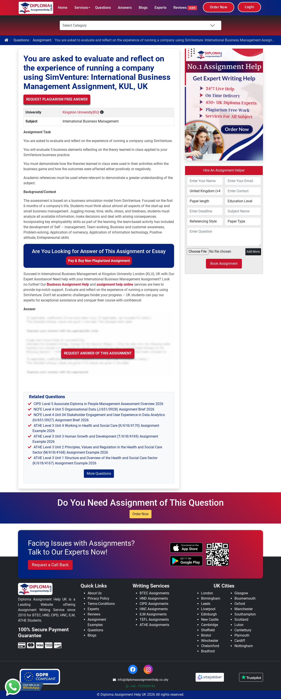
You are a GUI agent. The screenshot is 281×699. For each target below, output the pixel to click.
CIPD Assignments (154, 604)
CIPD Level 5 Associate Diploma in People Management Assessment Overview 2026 (98, 404)
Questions (103, 7)
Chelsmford (210, 646)
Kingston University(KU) (81, 112)
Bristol (206, 635)
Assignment (42, 40)
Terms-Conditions (101, 604)
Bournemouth (245, 598)
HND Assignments (154, 598)
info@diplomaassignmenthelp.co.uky (140, 679)
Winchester (209, 641)
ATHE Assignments (154, 625)
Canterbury (242, 630)
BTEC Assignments (154, 593)
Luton (238, 625)
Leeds (205, 604)
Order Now (218, 7)
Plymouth (241, 635)
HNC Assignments (154, 609)
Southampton (245, 614)
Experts (160, 7)
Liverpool (208, 609)
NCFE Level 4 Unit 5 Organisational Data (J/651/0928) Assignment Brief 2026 (94, 409)
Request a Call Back (50, 564)
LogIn (249, 7)
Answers (125, 7)
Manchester (243, 609)
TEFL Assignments (154, 619)
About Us (95, 593)
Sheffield (208, 630)
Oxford (239, 604)
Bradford (208, 651)
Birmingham (210, 598)
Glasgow (241, 593)
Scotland (241, 619)
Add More (253, 251)
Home (62, 7)
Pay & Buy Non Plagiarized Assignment (99, 261)
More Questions (99, 473)
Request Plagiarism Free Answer (57, 99)
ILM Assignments (153, 614)
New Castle (209, 619)
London (207, 593)
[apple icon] (186, 548)
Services (81, 7)
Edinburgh (209, 614)
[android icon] (186, 561)
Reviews (185, 7)
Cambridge (209, 625)
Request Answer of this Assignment (98, 353)
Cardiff (239, 641)
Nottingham (243, 646)
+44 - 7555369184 (140, 686)
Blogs (143, 7)
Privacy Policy (98, 598)
